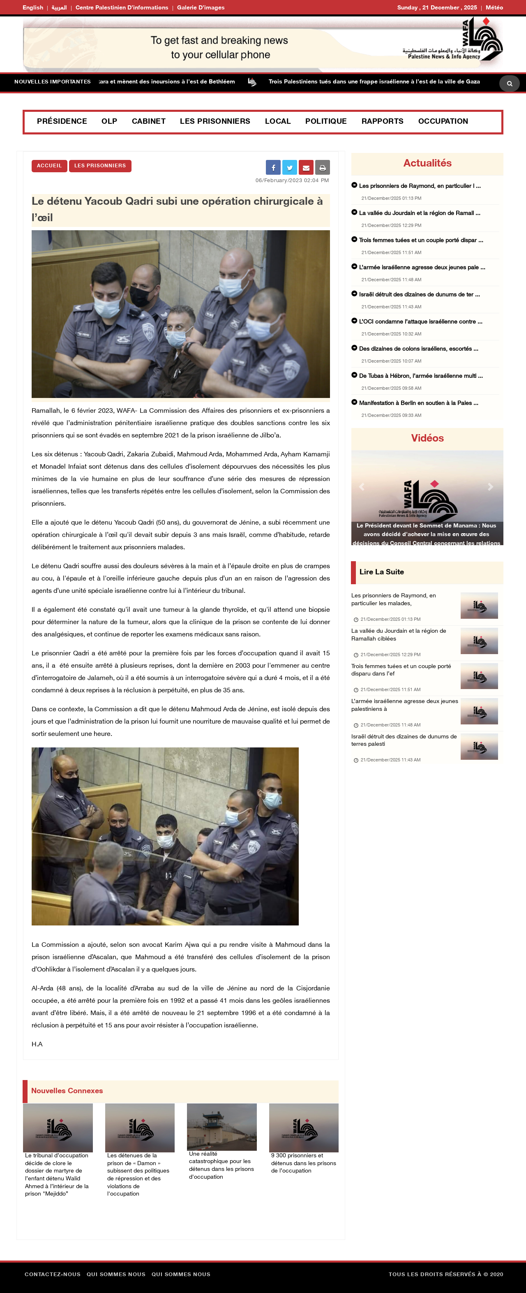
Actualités (428, 164)
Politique (326, 122)
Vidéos (427, 439)
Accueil (49, 166)
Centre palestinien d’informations (122, 8)
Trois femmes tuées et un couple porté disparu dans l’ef (404, 679)
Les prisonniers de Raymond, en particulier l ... (420, 186)
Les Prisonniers (100, 166)
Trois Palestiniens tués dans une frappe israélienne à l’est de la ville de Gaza (382, 82)
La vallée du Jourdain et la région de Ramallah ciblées (400, 640)
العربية (59, 8)
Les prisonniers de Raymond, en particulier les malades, (395, 602)
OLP (110, 122)
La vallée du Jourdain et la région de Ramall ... (419, 213)
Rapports (383, 122)
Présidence (62, 122)
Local (278, 122)
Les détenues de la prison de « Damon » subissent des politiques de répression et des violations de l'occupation (140, 1161)
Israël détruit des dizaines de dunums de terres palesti (406, 756)
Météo (494, 8)
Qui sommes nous (116, 1266)
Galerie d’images (201, 8)
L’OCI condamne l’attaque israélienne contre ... (420, 322)
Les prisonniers (215, 122)
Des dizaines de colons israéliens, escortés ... (418, 349)
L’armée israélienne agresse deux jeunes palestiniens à (406, 718)
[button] (362, 486)
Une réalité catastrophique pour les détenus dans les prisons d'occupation (218, 1154)
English (33, 8)
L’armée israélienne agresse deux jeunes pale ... (422, 267)
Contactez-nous (53, 1266)
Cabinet (149, 122)
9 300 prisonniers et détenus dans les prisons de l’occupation (302, 1156)
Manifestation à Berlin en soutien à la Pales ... (418, 403)
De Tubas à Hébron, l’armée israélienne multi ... (421, 376)
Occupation (443, 122)
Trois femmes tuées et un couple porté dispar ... (421, 240)
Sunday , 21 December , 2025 (437, 8)
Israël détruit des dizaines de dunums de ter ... (419, 294)
